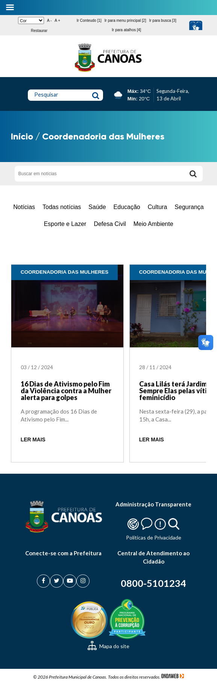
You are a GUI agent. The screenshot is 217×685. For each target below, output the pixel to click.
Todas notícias (61, 207)
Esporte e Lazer (65, 224)
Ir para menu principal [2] (125, 20)
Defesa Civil (110, 224)
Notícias (24, 207)
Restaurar (39, 31)
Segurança (189, 207)
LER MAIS (33, 440)
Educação (127, 207)
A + (57, 20)
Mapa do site (108, 646)
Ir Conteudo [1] (89, 20)
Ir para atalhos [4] (126, 30)
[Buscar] (193, 174)
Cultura (157, 207)
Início (22, 136)
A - (49, 20)
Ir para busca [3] (162, 20)
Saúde (97, 207)
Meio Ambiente (153, 224)
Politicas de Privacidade (153, 537)
